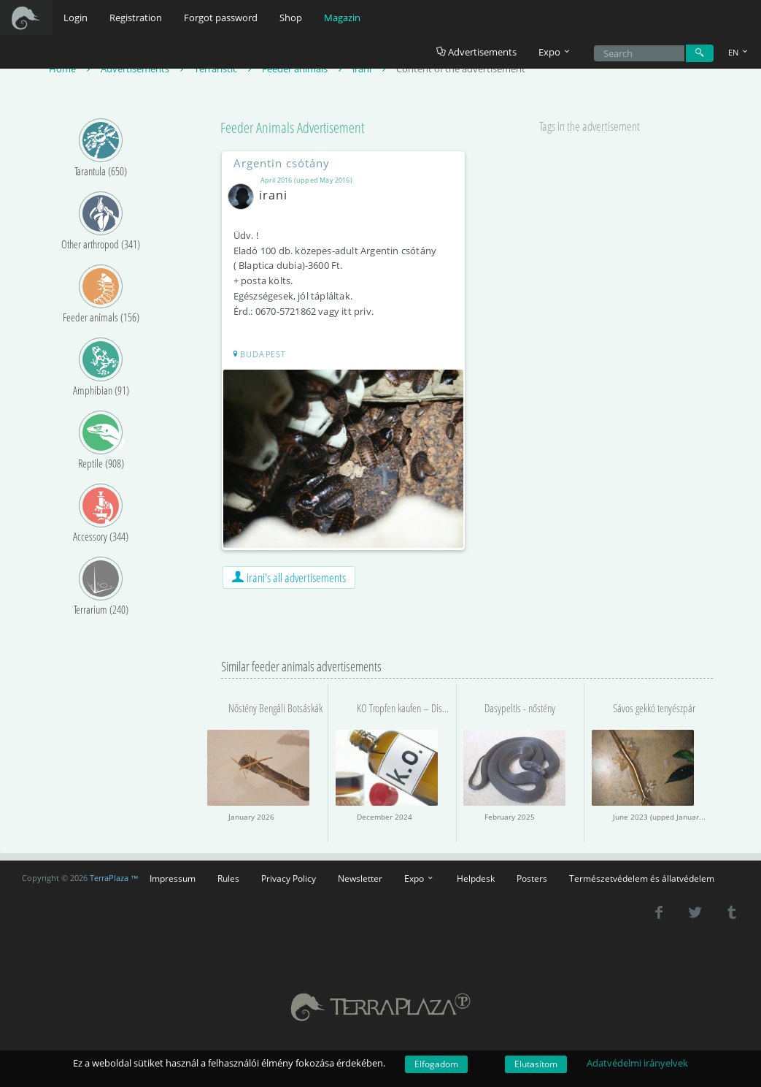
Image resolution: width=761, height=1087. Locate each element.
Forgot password (221, 17)
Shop (290, 17)
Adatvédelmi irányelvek (637, 1062)
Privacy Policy (288, 878)
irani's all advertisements (289, 577)
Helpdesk (476, 878)
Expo (419, 878)
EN (739, 52)
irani (260, 195)
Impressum (173, 878)
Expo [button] (555, 51)
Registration (135, 17)
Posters (532, 878)
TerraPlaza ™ (114, 878)
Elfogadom (436, 1064)
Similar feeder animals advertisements (301, 666)
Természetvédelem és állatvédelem (641, 878)
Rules (228, 878)
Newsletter (360, 878)
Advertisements (476, 51)
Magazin (342, 17)
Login (75, 17)
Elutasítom (535, 1064)
